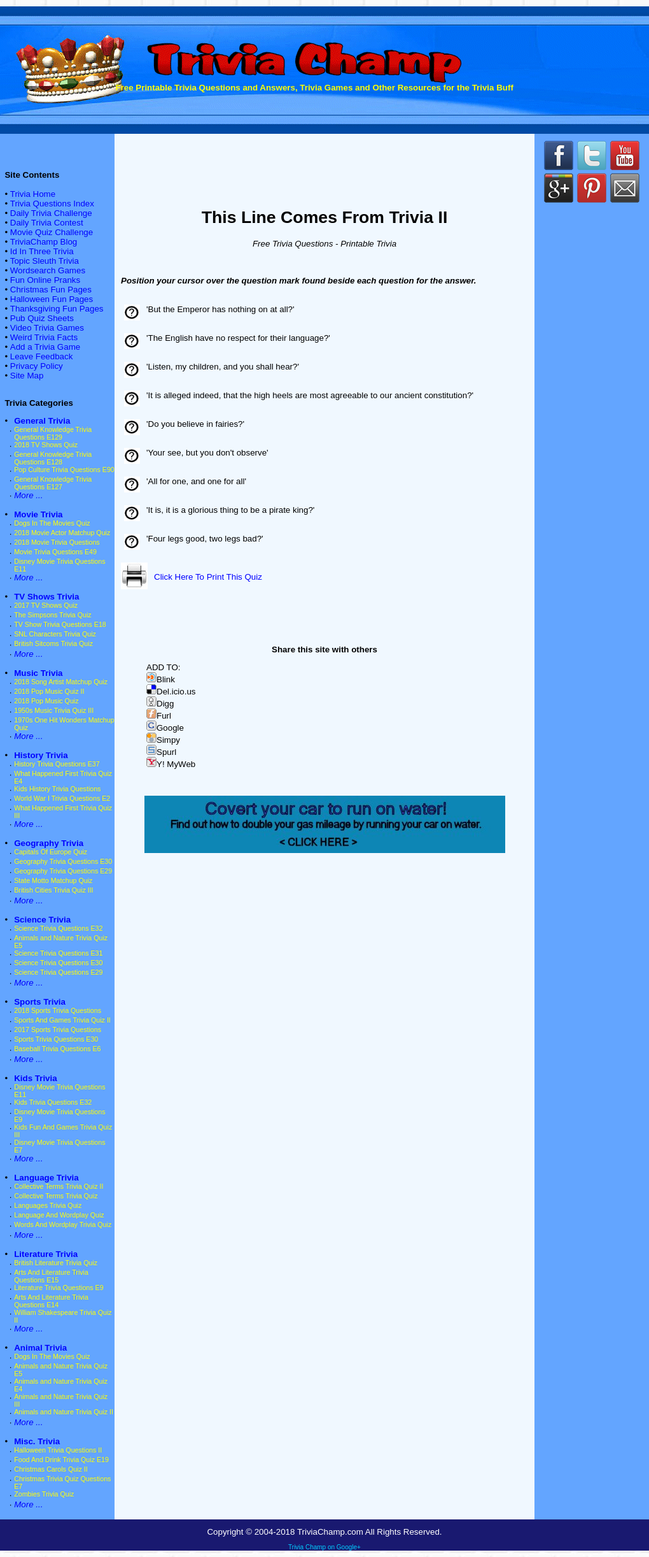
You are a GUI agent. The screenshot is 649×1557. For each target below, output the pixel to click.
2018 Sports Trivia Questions (57, 1010)
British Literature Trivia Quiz (55, 1262)
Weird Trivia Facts (44, 337)
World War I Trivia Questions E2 (62, 798)
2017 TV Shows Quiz (46, 605)
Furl (158, 716)
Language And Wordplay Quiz (59, 1215)
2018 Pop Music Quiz (46, 701)
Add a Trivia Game (45, 347)
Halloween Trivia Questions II (58, 1450)
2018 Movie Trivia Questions (56, 542)
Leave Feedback (41, 356)
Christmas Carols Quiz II (50, 1469)
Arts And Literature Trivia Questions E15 (51, 1276)
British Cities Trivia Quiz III (53, 890)
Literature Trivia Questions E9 (58, 1287)
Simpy (163, 740)
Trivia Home (32, 194)
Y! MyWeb (170, 764)
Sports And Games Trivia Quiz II (62, 1020)
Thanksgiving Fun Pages (57, 308)
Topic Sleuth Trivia (44, 261)
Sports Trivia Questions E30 (56, 1039)
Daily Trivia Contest (46, 222)
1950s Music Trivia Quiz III (54, 710)
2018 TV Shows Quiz (46, 444)
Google (165, 728)
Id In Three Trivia (42, 251)
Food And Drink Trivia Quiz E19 (61, 1459)
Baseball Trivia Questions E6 (57, 1048)
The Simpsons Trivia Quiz (52, 615)
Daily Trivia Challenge (51, 213)
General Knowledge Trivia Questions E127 (53, 483)
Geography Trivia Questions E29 (63, 871)
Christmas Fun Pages (51, 289)
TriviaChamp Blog (43, 242)
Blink (160, 679)
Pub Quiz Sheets (42, 318)
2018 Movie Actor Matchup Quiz (62, 532)
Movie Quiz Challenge (51, 232)
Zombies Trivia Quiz (44, 1494)
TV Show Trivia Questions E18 (60, 624)
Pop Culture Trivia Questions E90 (64, 469)
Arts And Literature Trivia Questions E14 (51, 1301)
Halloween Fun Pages (51, 299)
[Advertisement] (592, 427)
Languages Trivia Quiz (47, 1205)
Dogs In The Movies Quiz (52, 523)
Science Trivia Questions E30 (58, 962)
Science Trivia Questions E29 (58, 972)
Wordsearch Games (47, 270)
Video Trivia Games (47, 328)
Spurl (161, 752)
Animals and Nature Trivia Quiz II (63, 1412)
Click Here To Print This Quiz (208, 577)
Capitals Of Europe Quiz (50, 852)
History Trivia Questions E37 (56, 764)
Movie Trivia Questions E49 (55, 552)
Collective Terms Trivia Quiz (55, 1196)
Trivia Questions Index (52, 203)
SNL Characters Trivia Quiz (55, 634)
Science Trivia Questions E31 (58, 953)
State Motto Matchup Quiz (53, 880)
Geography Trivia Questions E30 (63, 861)
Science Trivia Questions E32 (58, 928)
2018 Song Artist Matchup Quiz (61, 681)
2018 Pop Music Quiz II (49, 691)
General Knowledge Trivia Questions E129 (53, 433)
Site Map (27, 375)
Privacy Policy (36, 366)
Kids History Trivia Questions (57, 789)
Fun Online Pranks (45, 280)
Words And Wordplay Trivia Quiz (62, 1224)
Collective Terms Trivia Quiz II (58, 1186)
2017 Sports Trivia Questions (57, 1029)
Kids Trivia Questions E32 (53, 1102)
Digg (160, 703)
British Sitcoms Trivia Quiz (53, 643)
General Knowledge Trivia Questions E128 (53, 458)
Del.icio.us (170, 691)
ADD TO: (163, 667)
